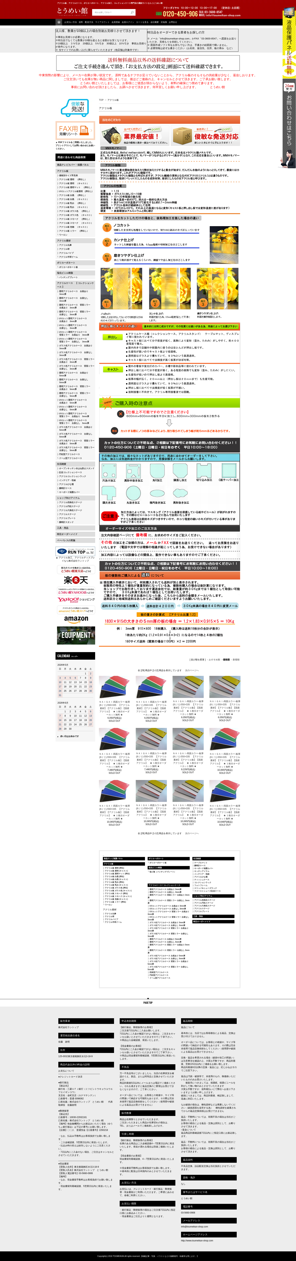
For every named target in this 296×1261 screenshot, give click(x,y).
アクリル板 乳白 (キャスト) (116, 885)
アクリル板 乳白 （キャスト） (74, 207)
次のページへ (192, 670)
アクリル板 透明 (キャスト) (116, 871)
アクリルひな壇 (66, 484)
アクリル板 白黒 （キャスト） (74, 199)
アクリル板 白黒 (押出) (114, 876)
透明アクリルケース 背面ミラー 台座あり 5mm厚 (73, 387)
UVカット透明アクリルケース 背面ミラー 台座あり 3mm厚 (73, 333)
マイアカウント (102, 22)
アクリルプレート (67, 518)
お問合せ (173, 22)
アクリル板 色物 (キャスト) (116, 899)
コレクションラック (202, 882)
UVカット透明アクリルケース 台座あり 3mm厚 (72, 319)
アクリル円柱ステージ (69, 506)
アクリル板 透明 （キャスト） (74, 183)
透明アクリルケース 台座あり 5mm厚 (72, 374)
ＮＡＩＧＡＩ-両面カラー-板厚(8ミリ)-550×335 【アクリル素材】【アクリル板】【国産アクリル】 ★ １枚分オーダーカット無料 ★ (114, 708)
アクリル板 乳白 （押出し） (73, 203)
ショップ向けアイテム (68, 498)
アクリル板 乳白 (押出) (114, 882)
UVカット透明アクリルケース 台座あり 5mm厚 (72, 401)
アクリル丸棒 (65, 245)
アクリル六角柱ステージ (70, 510)
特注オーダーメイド (67, 534)
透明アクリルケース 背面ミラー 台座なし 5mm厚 (73, 394)
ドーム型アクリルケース (70, 458)
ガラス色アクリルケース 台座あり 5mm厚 (74, 428)
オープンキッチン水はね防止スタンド (76, 468)
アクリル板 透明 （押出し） (73, 179)
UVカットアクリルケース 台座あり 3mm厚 (168, 906)
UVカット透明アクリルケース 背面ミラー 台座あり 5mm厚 (73, 414)
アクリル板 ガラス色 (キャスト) (118, 891)
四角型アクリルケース (159, 972)
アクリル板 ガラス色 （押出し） (75, 211)
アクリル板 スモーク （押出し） (75, 219)
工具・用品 (62, 528)
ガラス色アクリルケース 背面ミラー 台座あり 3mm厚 (75, 360)
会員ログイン (128, 22)
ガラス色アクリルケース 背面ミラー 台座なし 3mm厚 (75, 367)
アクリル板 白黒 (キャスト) (116, 879)
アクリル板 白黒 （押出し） (73, 195)
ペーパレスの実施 (66, 540)
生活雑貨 (61, 464)
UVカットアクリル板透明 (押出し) (75, 191)
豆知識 (164, 22)
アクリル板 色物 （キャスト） (74, 227)
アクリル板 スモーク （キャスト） (76, 223)
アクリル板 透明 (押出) (114, 868)
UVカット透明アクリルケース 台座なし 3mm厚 (72, 326)
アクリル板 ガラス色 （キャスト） (76, 215)
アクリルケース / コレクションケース (164, 885)
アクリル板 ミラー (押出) (115, 902)
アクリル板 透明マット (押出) (117, 874)
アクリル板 (62, 171)
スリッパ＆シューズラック (205, 888)
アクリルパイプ (66, 253)
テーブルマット (200, 863)
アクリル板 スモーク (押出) (116, 893)
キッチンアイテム (201, 871)
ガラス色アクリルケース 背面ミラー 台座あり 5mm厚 (75, 442)
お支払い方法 (70, 22)
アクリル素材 (64, 240)
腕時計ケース (65, 488)
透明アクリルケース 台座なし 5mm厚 (72, 380)
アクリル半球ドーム (68, 257)
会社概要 (154, 22)
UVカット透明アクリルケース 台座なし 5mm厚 (72, 408)
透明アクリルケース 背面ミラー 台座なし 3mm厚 (73, 313)
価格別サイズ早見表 (68, 175)
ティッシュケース (201, 880)
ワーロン (63, 235)
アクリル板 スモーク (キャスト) (118, 896)
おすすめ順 (214, 659)
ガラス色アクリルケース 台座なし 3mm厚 (74, 353)
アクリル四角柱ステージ (70, 502)
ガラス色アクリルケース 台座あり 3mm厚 (74, 347)
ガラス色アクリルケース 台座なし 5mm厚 (74, 435)
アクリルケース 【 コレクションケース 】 (75, 285)
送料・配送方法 (86, 22)
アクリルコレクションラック (72, 476)
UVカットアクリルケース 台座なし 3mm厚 (168, 909)
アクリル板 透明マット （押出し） (76, 187)
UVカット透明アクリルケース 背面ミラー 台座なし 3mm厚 (73, 340)
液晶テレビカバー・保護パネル (73, 165)
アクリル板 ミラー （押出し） (74, 231)
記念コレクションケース (70, 472)
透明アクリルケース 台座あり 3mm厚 (72, 292)
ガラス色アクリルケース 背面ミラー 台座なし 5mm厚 (75, 448)
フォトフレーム (200, 885)
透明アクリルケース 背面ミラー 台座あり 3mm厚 (73, 306)
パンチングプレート (68, 277)
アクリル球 (64, 249)
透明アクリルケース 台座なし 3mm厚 (72, 299)
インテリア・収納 (67, 480)
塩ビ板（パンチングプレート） (163, 872)
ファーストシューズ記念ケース (207, 891)
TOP (101, 100)
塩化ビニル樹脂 (65, 273)
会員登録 (116, 22)
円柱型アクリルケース (69, 454)
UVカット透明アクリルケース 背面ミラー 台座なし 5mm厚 (73, 421)
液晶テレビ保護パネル (113, 859)
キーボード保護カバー (69, 492)
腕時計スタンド (66, 522)
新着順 (236, 659)
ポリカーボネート (66, 262)
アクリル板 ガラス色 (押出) (116, 888)
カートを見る (142, 22)
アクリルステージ (67, 514)
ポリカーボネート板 (68, 267)
